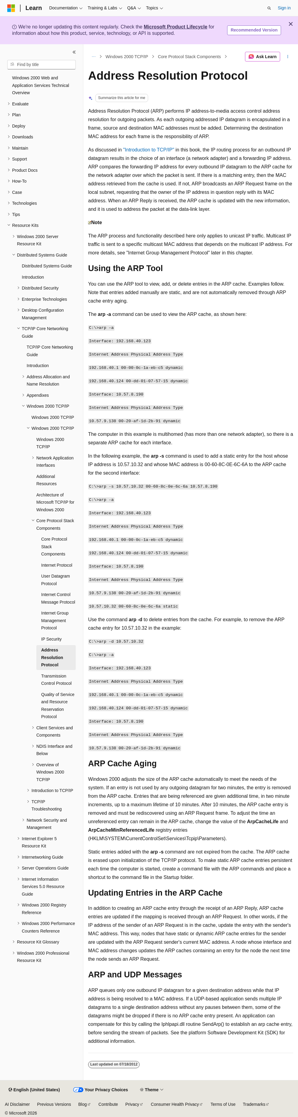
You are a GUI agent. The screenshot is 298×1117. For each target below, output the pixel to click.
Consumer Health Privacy (175, 1104)
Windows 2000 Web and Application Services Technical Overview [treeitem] (40, 85)
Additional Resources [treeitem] (46, 480)
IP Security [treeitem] (51, 639)
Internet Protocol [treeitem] (56, 565)
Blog (82, 1104)
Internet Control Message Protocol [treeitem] (58, 598)
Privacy (132, 1104)
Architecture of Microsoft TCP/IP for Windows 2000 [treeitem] (55, 502)
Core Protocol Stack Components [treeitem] (54, 546)
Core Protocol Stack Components (189, 56)
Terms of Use (222, 1104)
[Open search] (269, 8)
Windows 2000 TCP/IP (127, 56)
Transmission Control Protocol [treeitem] (56, 680)
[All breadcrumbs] (93, 56)
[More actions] (288, 56)
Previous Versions (54, 1104)
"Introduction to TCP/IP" (148, 149)
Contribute (108, 1104)
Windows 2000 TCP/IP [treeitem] (52, 417)
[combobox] (41, 65)
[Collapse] (74, 52)
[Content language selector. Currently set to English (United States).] (34, 1090)
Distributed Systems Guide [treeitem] (47, 266)
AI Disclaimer (17, 1104)
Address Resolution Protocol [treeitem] (52, 657)
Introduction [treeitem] (33, 277)
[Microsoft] (11, 8)
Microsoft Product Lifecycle (175, 26)
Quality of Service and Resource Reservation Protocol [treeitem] (57, 705)
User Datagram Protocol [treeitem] (55, 580)
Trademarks (254, 1104)
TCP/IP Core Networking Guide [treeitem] (50, 351)
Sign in (284, 7)
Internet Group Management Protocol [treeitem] (54, 620)
